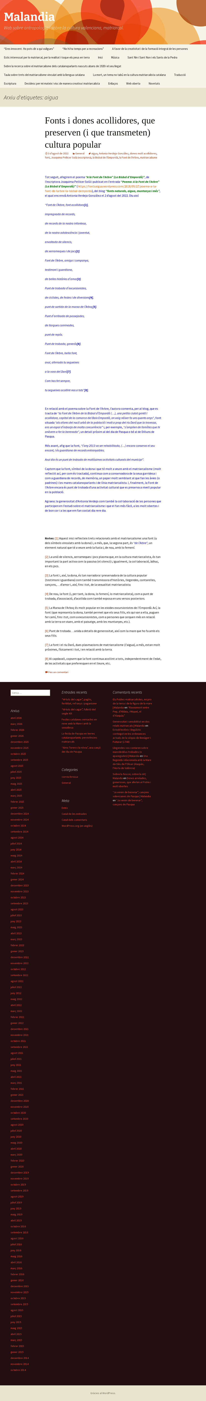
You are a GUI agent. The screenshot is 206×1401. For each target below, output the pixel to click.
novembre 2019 (20, 1178)
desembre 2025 (20, 742)
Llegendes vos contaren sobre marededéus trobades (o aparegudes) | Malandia (130, 752)
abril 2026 (16, 718)
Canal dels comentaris (74, 819)
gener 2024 (17, 879)
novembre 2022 (20, 963)
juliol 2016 (16, 1244)
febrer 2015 (17, 1346)
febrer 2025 (17, 801)
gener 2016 (17, 1280)
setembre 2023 (19, 903)
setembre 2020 (19, 1118)
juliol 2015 (16, 1316)
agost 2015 (17, 1310)
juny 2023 (16, 921)
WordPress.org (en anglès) (77, 825)
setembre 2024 (19, 831)
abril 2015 (16, 1334)
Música (115, 57)
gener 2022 (17, 1023)
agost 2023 (17, 909)
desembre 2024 (20, 813)
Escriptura (10, 83)
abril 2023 (16, 933)
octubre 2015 (18, 1298)
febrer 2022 (17, 1017)
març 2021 (16, 1083)
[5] (47, 608)
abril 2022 (16, 1005)
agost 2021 (17, 1053)
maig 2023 (16, 927)
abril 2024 (16, 861)
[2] (47, 557)
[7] (47, 645)
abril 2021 (16, 1077)
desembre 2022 (20, 957)
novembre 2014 (20, 1364)
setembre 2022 (19, 975)
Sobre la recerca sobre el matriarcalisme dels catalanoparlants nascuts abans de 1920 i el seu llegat (62, 66)
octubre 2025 (18, 753)
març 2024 (16, 867)
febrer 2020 (17, 1160)
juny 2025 (16, 777)
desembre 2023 (20, 885)
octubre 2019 (18, 1184)
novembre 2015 (20, 1292)
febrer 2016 (17, 1274)
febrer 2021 (17, 1089)
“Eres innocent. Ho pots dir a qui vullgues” (29, 49)
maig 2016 (16, 1256)
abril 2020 (16, 1148)
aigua (94, 153)
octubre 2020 (18, 1112)
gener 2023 (17, 951)
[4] (47, 594)
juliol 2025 (16, 771)
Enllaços (113, 83)
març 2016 (16, 1268)
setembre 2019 (19, 1190)
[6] (47, 631)
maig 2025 (16, 783)
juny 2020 (16, 1136)
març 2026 (16, 724)
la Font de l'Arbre (129, 157)
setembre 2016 (19, 1232)
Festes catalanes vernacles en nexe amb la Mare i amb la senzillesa (79, 723)
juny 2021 (16, 1065)
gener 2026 (17, 736)
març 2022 (16, 1011)
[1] (57, 538)
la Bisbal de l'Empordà (105, 157)
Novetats (154, 83)
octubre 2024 (18, 825)
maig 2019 (16, 1214)
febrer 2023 (17, 945)
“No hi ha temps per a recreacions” (83, 49)
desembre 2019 (20, 1172)
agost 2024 (17, 837)
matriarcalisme (148, 157)
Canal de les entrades (74, 814)
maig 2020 (16, 1142)
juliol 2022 (16, 987)
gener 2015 (17, 1352)
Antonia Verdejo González (114, 153)
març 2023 (16, 939)
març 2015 (16, 1340)
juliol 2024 (16, 843)
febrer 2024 (17, 873)
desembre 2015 (20, 1286)
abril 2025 (16, 789)
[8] (47, 659)
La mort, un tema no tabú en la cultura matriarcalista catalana (129, 75)
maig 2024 (16, 855)
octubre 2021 (18, 1041)
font (47, 157)
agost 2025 (17, 765)
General (79, 153)
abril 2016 (16, 1262)
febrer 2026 (17, 730)
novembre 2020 (20, 1106)
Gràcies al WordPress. (103, 1393)
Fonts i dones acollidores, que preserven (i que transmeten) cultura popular (100, 132)
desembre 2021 (20, 1029)
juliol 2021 (16, 1059)
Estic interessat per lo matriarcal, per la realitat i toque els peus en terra (47, 57)
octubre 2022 (18, 969)
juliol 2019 (16, 1202)
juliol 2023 (16, 915)
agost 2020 (17, 1124)
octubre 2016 (18, 1226)
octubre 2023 (18, 897)
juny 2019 (16, 1208)
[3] (47, 575)
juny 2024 (16, 849)
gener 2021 (17, 1094)
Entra (65, 808)
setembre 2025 (19, 759)
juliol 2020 (16, 1130)
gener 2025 (17, 807)
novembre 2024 (20, 819)
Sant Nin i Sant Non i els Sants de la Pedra (152, 57)
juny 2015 (16, 1322)
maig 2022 (16, 999)
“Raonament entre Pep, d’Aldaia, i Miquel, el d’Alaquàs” (131, 711)
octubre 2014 (18, 1370)
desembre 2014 (20, 1358)
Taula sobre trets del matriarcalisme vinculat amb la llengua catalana (44, 75)
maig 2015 (16, 1328)
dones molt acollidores (143, 153)
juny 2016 (16, 1250)
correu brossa (70, 776)
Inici (100, 57)
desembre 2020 (20, 1100)
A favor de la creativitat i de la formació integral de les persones (150, 49)
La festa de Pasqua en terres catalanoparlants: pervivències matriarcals (79, 737)
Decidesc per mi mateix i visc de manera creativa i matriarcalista (62, 83)
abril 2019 (16, 1220)
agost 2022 (17, 981)
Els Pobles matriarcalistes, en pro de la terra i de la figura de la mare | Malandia (132, 703)
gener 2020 (17, 1166)
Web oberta (133, 83)
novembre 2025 (20, 748)
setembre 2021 (19, 1047)
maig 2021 (16, 1071)
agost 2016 (17, 1238)
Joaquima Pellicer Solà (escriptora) (71, 157)
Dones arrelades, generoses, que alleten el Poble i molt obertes (132, 782)
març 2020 (16, 1154)
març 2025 (16, 795)
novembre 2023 (20, 891)
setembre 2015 (19, 1304)
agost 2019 (17, 1196)
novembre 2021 (20, 1035)
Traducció (180, 75)
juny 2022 (16, 993)
